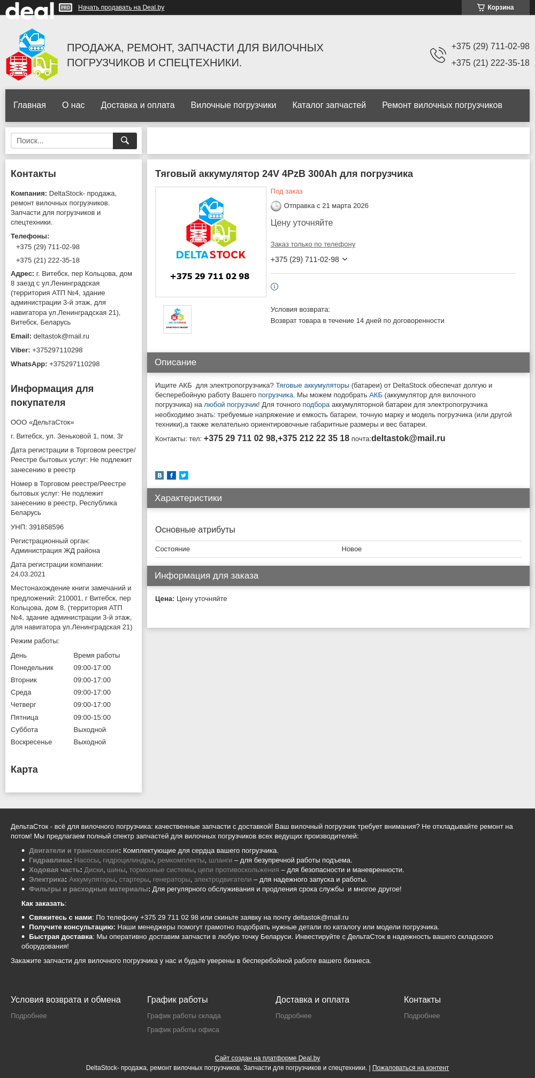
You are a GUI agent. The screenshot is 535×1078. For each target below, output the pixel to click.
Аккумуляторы (92, 879)
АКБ (376, 395)
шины (116, 870)
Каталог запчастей (329, 105)
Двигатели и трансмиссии (74, 850)
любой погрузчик (231, 405)
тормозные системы (161, 870)
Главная (29, 105)
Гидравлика (49, 860)
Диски (93, 870)
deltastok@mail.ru (61, 336)
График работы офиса (183, 1030)
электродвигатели (223, 879)
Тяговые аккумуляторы (312, 385)
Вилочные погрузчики (234, 105)
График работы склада (184, 1016)
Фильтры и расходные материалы (88, 889)
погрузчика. (276, 395)
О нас (73, 105)
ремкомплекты (180, 860)
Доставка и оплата (138, 105)
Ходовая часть (54, 870)
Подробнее (29, 1016)
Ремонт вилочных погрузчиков (442, 105)
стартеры (134, 879)
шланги (220, 860)
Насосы (86, 860)
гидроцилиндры (128, 860)
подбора (317, 405)
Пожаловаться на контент (410, 1068)
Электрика (47, 879)
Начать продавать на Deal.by (121, 7)
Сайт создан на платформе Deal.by (267, 1058)
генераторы (171, 879)
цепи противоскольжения (238, 870)
